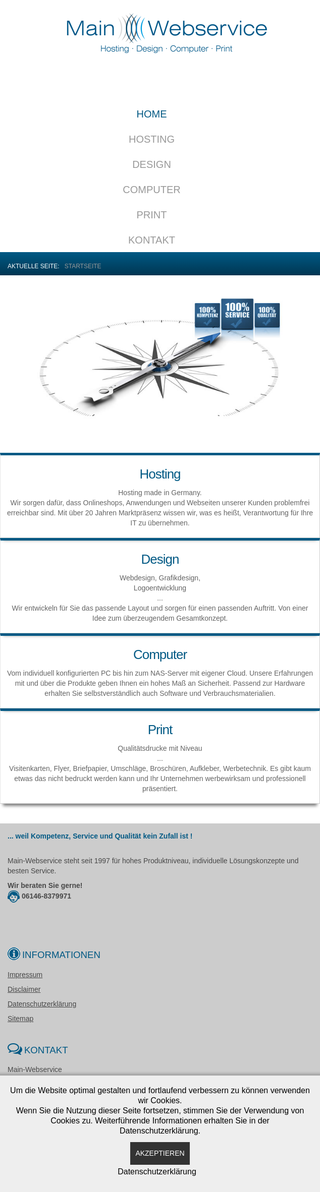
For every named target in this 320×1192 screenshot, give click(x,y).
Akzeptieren (159, 1153)
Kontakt (151, 240)
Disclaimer (24, 989)
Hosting (152, 139)
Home (152, 114)
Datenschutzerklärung (42, 1004)
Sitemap (20, 1019)
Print (152, 214)
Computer (151, 189)
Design (151, 164)
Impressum (25, 975)
